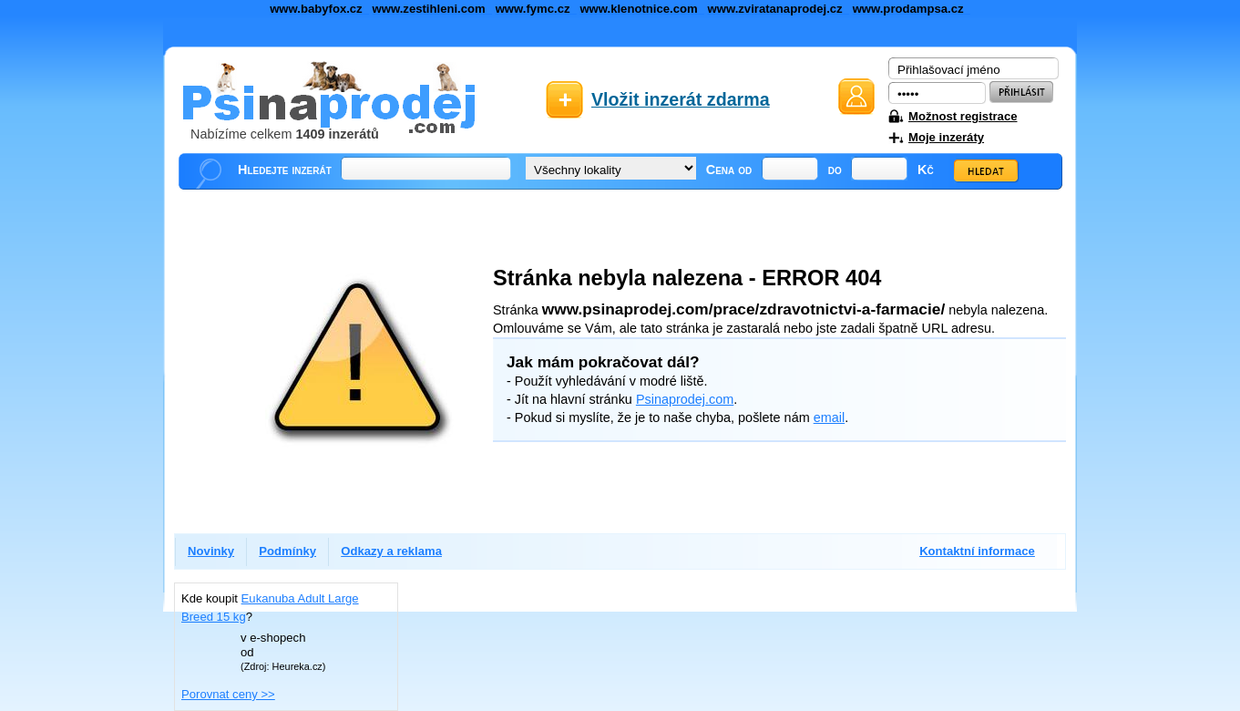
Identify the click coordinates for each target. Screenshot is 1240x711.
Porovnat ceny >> (228, 694)
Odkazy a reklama (391, 551)
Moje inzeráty (946, 137)
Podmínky (287, 551)
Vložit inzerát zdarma (680, 99)
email (829, 417)
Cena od (729, 169)
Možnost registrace (962, 116)
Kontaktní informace (977, 551)
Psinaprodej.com (684, 399)
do (835, 169)
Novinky (211, 551)
